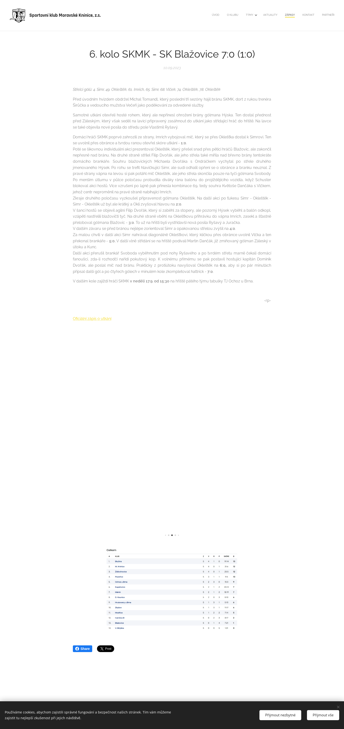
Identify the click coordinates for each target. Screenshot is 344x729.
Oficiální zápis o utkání (92, 318)
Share (82, 649)
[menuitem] (287, 16)
